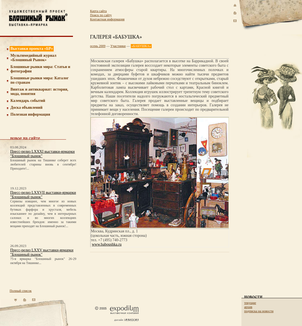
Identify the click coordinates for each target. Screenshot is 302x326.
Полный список (21, 291)
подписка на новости (258, 311)
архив (248, 307)
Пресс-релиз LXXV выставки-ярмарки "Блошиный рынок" (41, 252)
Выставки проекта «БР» (31, 49)
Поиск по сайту (101, 15)
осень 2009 (97, 46)
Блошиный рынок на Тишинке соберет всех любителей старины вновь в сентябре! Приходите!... (43, 164)
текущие (250, 303)
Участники (118, 46)
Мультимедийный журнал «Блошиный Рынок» (33, 57)
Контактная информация (107, 19)
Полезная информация (30, 114)
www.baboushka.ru (107, 244)
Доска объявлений (26, 107)
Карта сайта (98, 11)
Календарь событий (27, 101)
